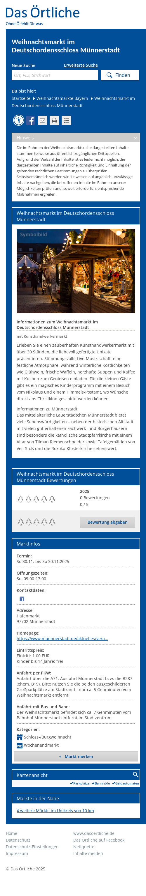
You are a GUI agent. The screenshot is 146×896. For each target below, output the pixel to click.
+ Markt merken (76, 756)
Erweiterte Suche (81, 65)
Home (11, 833)
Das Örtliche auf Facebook (98, 840)
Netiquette (83, 846)
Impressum (17, 853)
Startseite (21, 98)
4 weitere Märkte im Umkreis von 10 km (55, 810)
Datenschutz (18, 840)
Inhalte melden (88, 853)
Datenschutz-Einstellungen (32, 846)
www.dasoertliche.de (93, 833)
